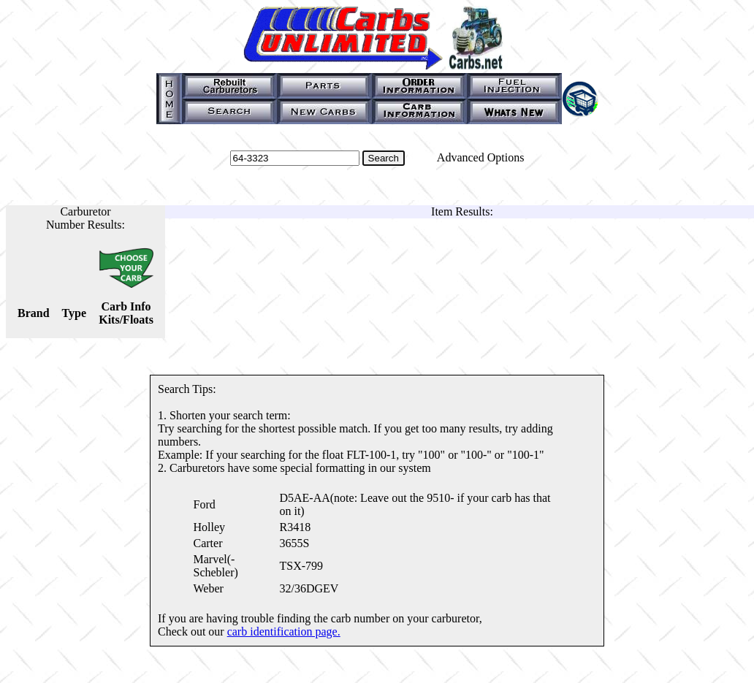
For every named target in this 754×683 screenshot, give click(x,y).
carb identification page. (283, 631)
